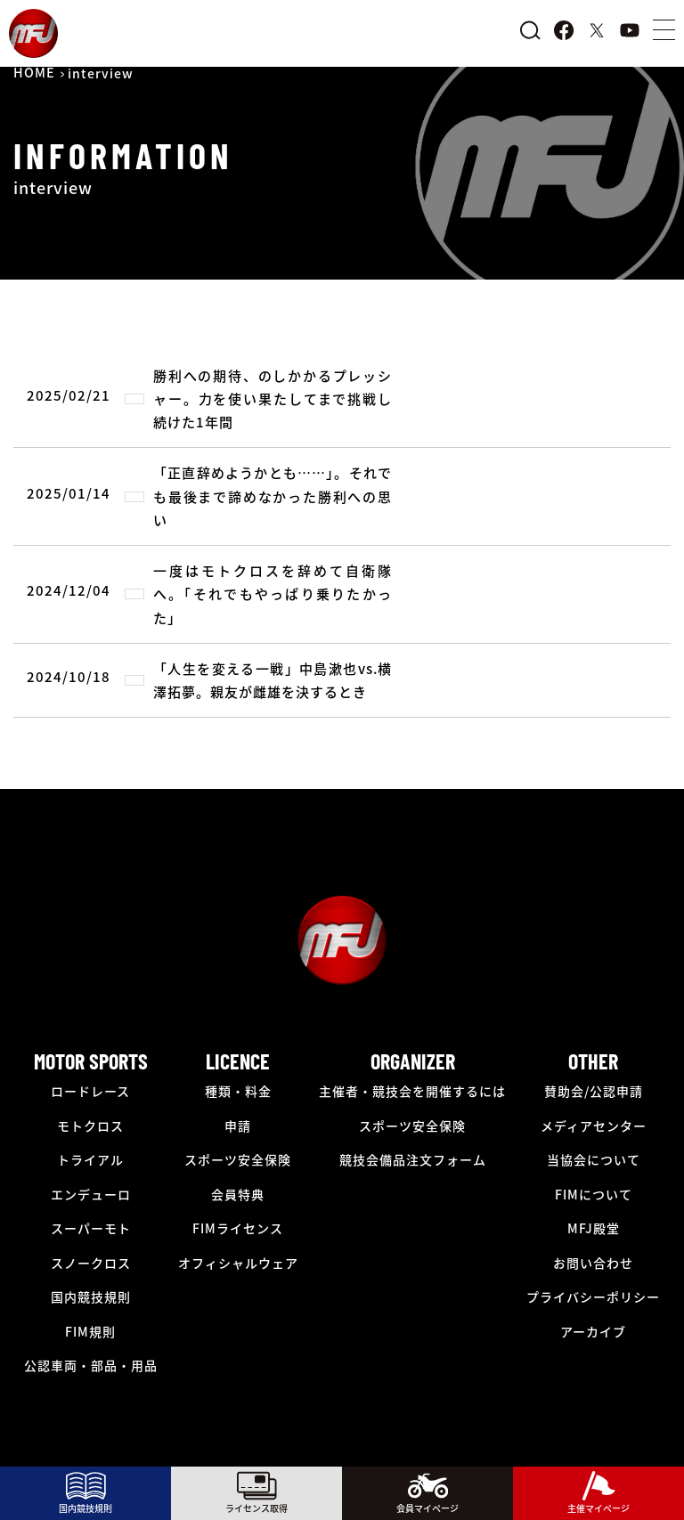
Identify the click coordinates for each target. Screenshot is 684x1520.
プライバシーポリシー (593, 1296)
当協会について (593, 1159)
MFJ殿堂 (593, 1228)
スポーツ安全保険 (237, 1159)
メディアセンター (594, 1125)
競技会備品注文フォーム (412, 1159)
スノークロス (91, 1263)
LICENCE (238, 1061)
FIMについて (593, 1194)
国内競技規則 (91, 1296)
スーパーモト (91, 1228)
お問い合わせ (593, 1263)
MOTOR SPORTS (91, 1061)
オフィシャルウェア (238, 1263)
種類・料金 (238, 1091)
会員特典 (238, 1194)
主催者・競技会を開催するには (412, 1091)
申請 (237, 1125)
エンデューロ (91, 1194)
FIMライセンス (237, 1228)
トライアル (90, 1159)
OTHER (593, 1061)
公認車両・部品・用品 (91, 1365)
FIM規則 (90, 1331)
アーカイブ (593, 1331)
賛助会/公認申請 (593, 1091)
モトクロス (90, 1125)
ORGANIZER (412, 1061)
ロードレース (90, 1091)
